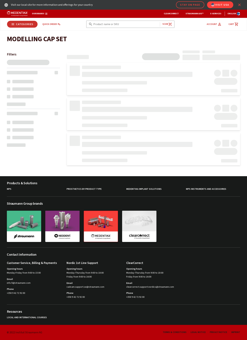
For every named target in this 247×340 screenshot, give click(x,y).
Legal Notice (198, 332)
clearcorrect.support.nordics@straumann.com (150, 287)
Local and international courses (27, 317)
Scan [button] (167, 24)
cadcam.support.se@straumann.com (85, 287)
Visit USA (220, 5)
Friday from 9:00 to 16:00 (79, 277)
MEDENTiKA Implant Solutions (144, 189)
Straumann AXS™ (194, 13)
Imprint (235, 332)
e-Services (215, 13)
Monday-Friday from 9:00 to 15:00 (24, 273)
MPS (9, 189)
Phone (10, 289)
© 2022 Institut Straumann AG (24, 332)
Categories (22, 24)
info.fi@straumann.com (19, 283)
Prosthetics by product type (84, 189)
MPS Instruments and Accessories (206, 189)
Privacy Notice (218, 332)
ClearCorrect (171, 13)
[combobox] (125, 24)
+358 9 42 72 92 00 (16, 293)
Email (10, 279)
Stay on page (190, 5)
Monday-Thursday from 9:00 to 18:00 (85, 273)
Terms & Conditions (174, 332)
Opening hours (15, 269)
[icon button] (239, 4)
